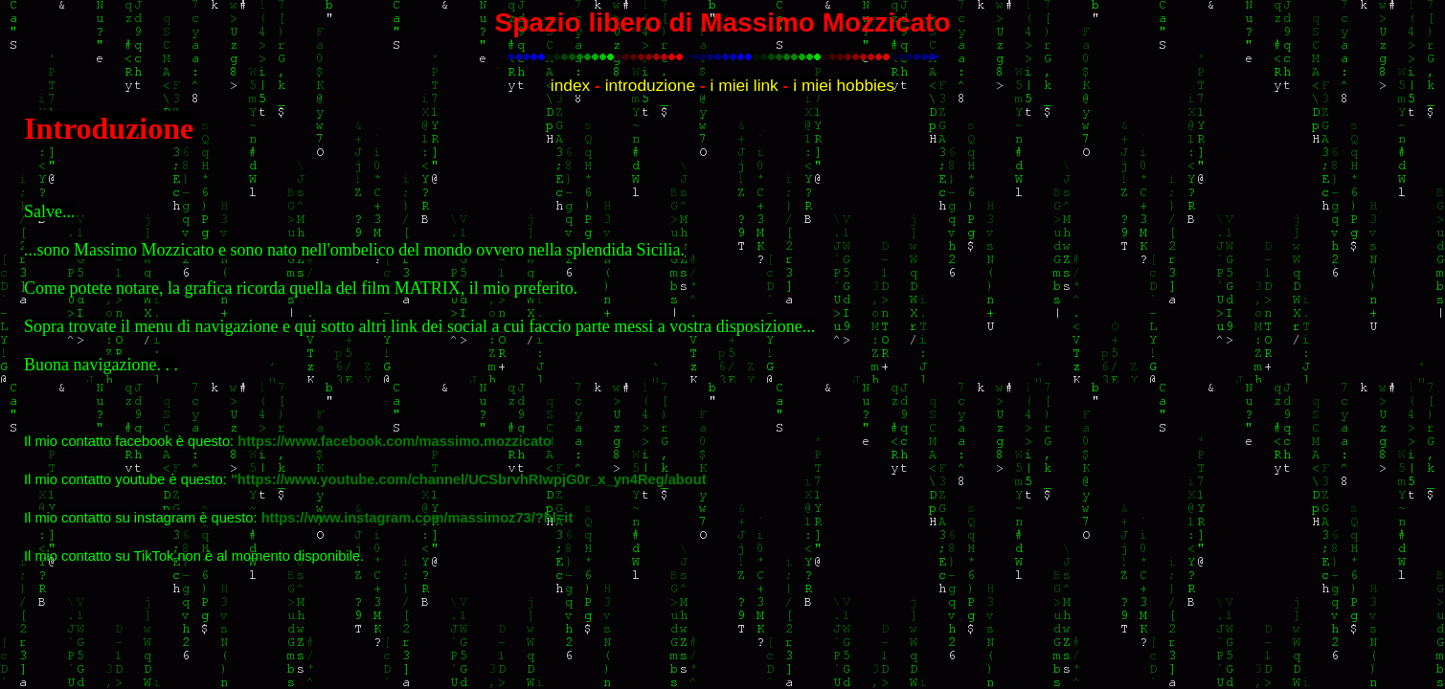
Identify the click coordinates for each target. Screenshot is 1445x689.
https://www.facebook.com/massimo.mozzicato (394, 441)
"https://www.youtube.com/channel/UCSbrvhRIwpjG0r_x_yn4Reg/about (469, 479)
